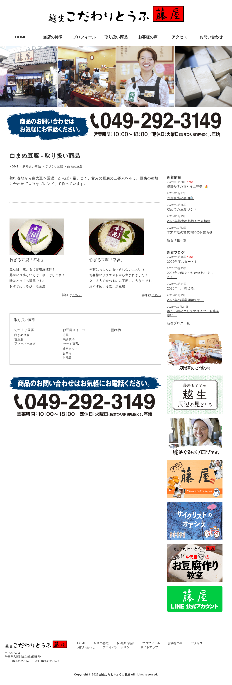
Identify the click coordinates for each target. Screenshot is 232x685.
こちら (77, 295)
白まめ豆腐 (21, 335)
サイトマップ (149, 647)
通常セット (70, 349)
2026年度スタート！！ (184, 261)
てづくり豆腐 (24, 330)
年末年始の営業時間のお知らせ (190, 232)
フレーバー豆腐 (25, 343)
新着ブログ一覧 (178, 323)
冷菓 (66, 335)
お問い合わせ (86, 647)
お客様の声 (175, 643)
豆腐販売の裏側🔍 (180, 198)
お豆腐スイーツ (74, 330)
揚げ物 (116, 330)
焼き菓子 (69, 339)
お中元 (67, 353)
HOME (81, 643)
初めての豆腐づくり (181, 209)
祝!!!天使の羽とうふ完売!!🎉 (187, 186)
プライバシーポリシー (117, 647)
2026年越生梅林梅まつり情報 (188, 221)
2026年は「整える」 (182, 288)
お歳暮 (67, 357)
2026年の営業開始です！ (185, 300)
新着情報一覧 (177, 240)
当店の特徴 (101, 643)
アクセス (197, 643)
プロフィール (151, 643)
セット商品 (71, 344)
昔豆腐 (18, 339)
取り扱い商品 (125, 643)
